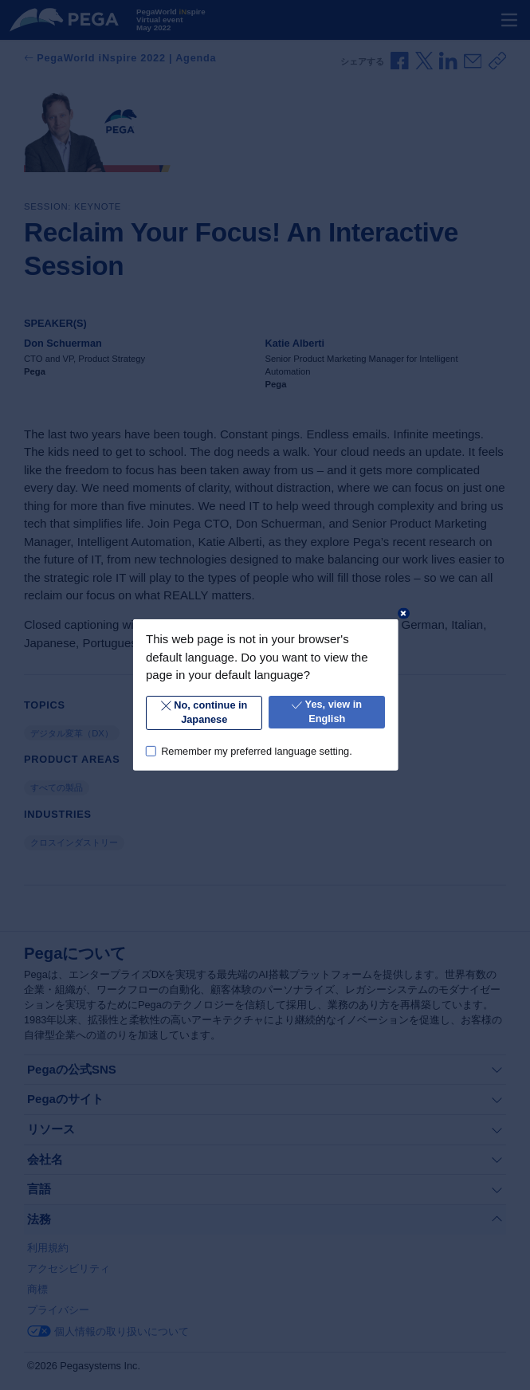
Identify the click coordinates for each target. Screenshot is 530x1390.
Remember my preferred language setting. (256, 750)
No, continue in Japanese (203, 712)
